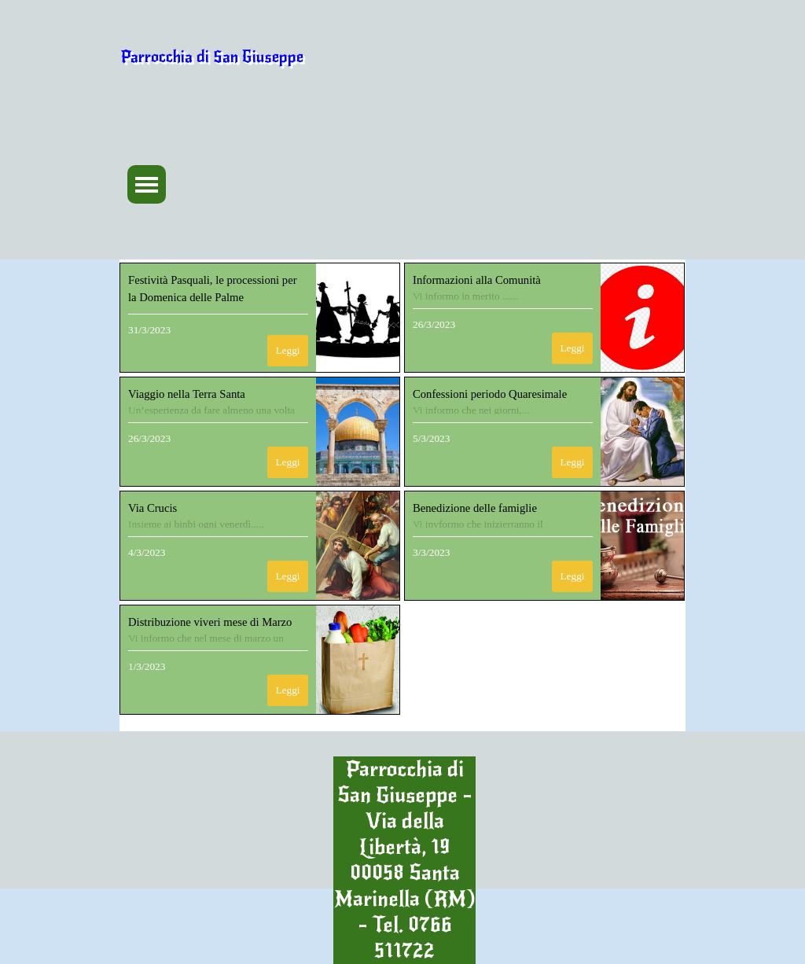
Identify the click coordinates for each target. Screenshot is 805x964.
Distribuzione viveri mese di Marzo (210, 622)
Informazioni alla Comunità (477, 280)
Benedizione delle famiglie (475, 508)
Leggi (287, 350)
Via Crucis (152, 508)
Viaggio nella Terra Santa (186, 394)
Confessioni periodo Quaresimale (490, 394)
